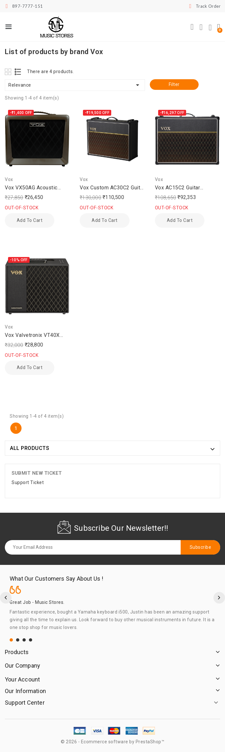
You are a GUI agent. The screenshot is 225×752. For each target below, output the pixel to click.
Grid (9, 72)
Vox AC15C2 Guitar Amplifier (177, 188)
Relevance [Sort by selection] (74, 85)
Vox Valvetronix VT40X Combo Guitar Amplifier (32, 335)
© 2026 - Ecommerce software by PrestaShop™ (112, 741)
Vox (9, 179)
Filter (174, 84)
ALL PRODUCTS (29, 448)
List (18, 72)
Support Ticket (28, 482)
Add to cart (29, 220)
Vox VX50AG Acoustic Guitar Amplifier (31, 188)
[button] (192, 27)
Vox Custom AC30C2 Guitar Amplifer (112, 188)
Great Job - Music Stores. (37, 602)
